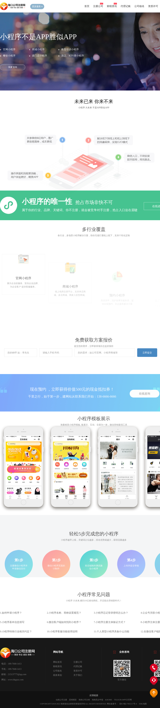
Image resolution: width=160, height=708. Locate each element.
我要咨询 (12, 67)
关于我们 (77, 675)
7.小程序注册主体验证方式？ (110, 633)
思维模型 (73, 700)
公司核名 (139, 6)
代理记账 (126, 6)
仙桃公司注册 (61, 700)
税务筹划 (57, 675)
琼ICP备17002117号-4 (128, 704)
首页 (86, 6)
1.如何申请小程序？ (11, 623)
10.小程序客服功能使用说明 (62, 642)
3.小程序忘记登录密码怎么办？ (111, 623)
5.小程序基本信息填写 (12, 633)
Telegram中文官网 (123, 700)
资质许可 (153, 6)
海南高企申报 (97, 700)
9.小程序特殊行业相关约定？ (16, 642)
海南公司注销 (84, 700)
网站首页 (57, 662)
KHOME (108, 700)
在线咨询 (144, 408)
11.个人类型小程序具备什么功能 (111, 642)
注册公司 (98, 6)
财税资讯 (112, 6)
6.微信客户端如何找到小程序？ (64, 633)
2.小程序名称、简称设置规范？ (64, 623)
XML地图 (143, 704)
